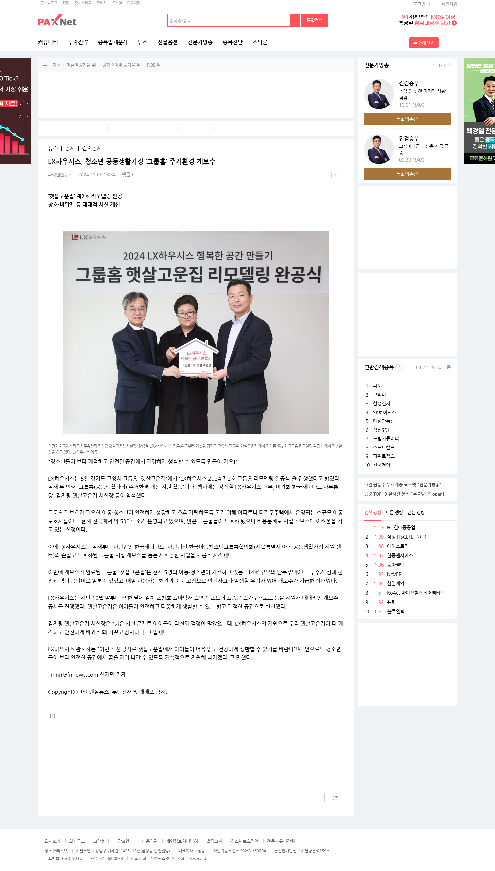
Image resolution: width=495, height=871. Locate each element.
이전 (433, 65)
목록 (334, 797)
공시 (70, 148)
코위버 (379, 394)
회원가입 (449, 4)
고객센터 (101, 841)
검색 (295, 20)
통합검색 (315, 20)
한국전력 (381, 465)
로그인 (419, 4)
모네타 (102, 3)
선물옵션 (168, 42)
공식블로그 (49, 3)
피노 (377, 385)
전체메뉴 (449, 42)
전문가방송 (200, 42)
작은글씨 (334, 175)
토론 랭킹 (394, 512)
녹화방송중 (407, 119)
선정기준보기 (398, 367)
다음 (449, 65)
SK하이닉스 (384, 412)
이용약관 (150, 841)
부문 (47, 64)
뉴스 (143, 42)
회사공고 (77, 841)
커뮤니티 (48, 42)
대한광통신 (384, 421)
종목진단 (233, 42)
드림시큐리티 (386, 438)
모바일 (117, 3)
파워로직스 (384, 456)
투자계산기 (424, 42)
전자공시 (92, 148)
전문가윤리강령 (281, 841)
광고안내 (125, 841)
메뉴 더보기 (340, 162)
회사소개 (53, 841)
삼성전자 (381, 403)
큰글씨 (341, 175)
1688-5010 (70, 858)
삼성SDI (381, 430)
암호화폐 (133, 3)
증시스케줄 (83, 3)
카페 (66, 3)
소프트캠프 (384, 447)
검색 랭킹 (372, 512)
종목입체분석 (113, 42)
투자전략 (78, 42)
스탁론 (260, 42)
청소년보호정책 (245, 841)
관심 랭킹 (415, 512)
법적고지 (214, 841)
